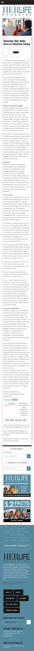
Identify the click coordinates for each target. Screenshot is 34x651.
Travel (7, 540)
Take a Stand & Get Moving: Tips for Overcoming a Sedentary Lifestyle (16, 426)
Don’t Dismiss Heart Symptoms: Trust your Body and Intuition (24, 410)
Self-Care (7, 405)
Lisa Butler (8, 48)
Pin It (6, 56)
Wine (13, 540)
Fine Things (21, 529)
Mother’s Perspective (17, 534)
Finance (11, 529)
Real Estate (24, 537)
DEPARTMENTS (7, 452)
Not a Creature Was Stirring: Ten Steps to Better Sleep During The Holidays (15, 433)
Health (6, 38)
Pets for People (11, 537)
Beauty (7, 526)
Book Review (16, 526)
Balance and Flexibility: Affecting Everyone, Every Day (15, 440)
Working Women (23, 540)
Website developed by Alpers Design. (12, 583)
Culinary (26, 526)
